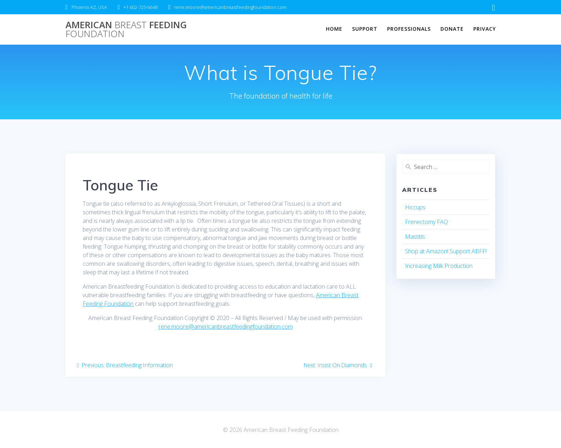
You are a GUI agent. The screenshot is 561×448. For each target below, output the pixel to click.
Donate (452, 28)
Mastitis (415, 236)
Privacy (484, 28)
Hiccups (415, 207)
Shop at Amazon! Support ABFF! (446, 251)
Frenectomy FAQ (426, 222)
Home (334, 28)
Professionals (409, 28)
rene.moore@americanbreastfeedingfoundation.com (225, 326)
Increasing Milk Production (439, 266)
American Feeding (126, 29)
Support (364, 28)
